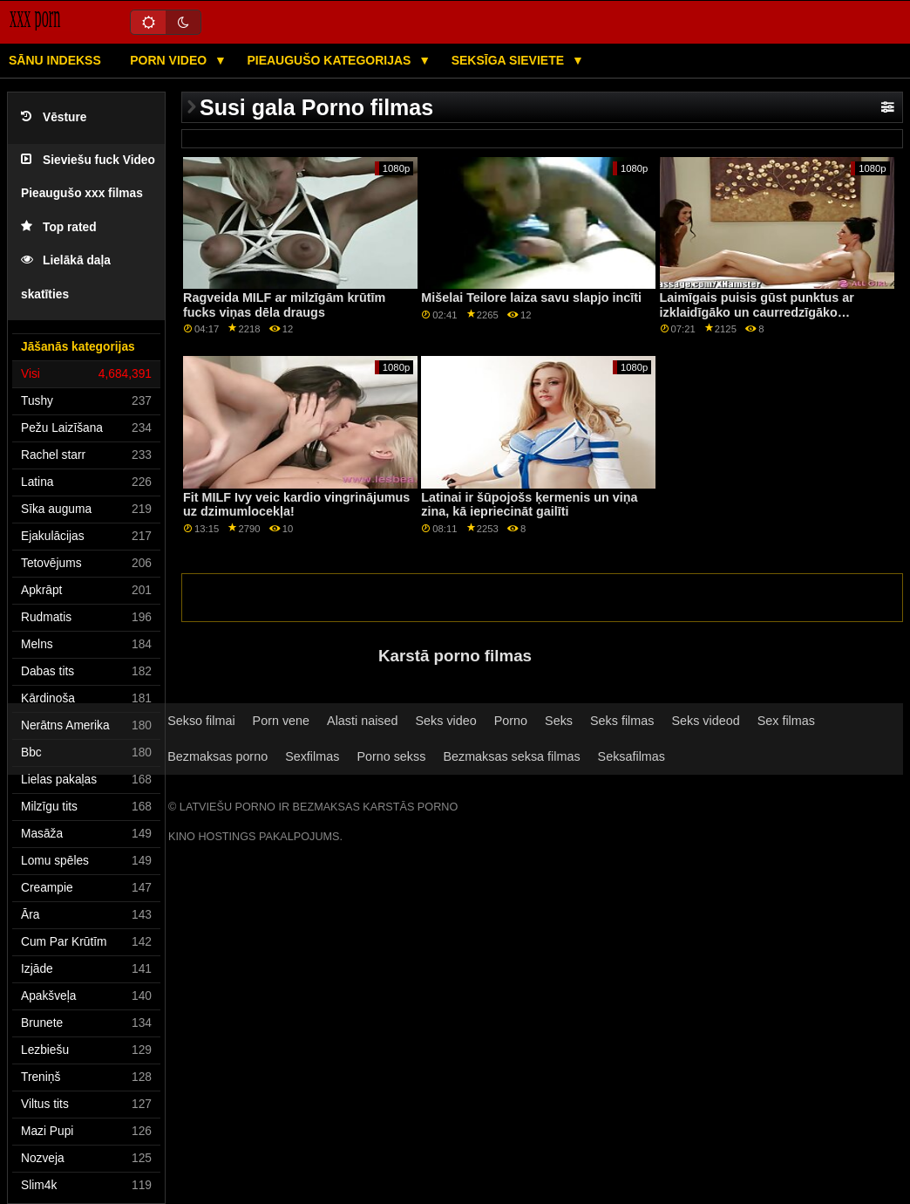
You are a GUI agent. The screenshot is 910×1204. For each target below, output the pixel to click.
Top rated (59, 227)
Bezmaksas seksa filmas (511, 756)
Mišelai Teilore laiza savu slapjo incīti (531, 297)
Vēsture (53, 117)
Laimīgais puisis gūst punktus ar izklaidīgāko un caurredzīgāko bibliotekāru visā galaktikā (757, 312)
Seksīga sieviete (509, 60)
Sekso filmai (200, 721)
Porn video (170, 60)
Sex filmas (786, 721)
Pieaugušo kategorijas (330, 60)
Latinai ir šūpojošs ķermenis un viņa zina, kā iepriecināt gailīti (529, 504)
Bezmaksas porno (217, 756)
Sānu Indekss (55, 60)
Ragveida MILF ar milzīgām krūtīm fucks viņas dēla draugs (284, 305)
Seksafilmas (631, 756)
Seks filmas (622, 721)
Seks (559, 721)
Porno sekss (391, 756)
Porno (510, 721)
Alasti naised (362, 721)
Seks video (445, 721)
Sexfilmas (312, 756)
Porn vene (281, 721)
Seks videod (705, 721)
